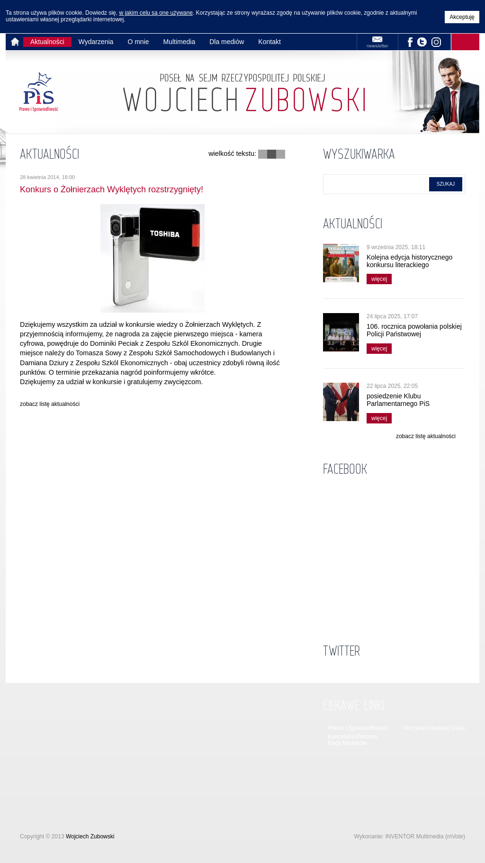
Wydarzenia (96, 41)
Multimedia (179, 41)
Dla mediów (226, 41)
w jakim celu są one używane (155, 12)
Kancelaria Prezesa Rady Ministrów (352, 739)
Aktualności (47, 41)
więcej (377, 278)
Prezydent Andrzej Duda (434, 728)
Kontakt (269, 41)
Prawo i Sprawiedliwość (357, 728)
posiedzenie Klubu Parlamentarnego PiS (398, 399)
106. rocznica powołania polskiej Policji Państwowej (414, 330)
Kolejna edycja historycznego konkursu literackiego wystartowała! (409, 264)
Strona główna (16, 42)
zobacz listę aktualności (50, 404)
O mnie (138, 41)
